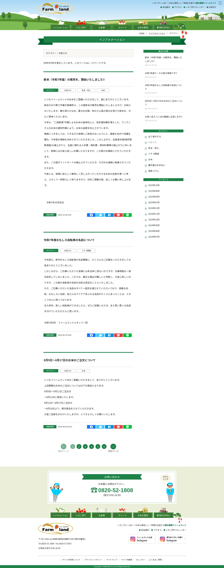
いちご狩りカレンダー (195, 7)
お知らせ (67, 90)
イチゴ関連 (86, 250)
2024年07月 (154, 236)
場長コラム (153, 170)
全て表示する (154, 136)
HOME (142, 33)
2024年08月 (154, 230)
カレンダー (140, 560)
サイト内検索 (126, 560)
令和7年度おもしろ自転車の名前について (69, 240)
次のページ (113, 451)
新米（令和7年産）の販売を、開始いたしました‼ (74, 79)
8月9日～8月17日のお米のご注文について (70, 360)
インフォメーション (157, 33)
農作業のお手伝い (156, 165)
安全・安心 (86, 90)
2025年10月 (154, 185)
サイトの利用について (71, 560)
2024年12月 (154, 208)
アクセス (178, 7)
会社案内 (166, 7)
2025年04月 (154, 196)
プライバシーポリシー (93, 560)
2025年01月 (154, 202)
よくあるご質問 (155, 560)
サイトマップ (111, 560)
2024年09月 (154, 225)
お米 (103, 90)
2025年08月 (154, 190)
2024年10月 (154, 219)
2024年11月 (154, 213)
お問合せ (212, 7)
